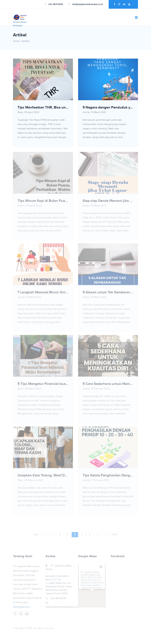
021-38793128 (54, 4)
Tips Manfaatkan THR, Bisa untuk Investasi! (43, 107)
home (16, 41)
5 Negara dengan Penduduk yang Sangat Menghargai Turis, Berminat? (108, 107)
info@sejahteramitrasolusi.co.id (86, 4)
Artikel (25, 41)
